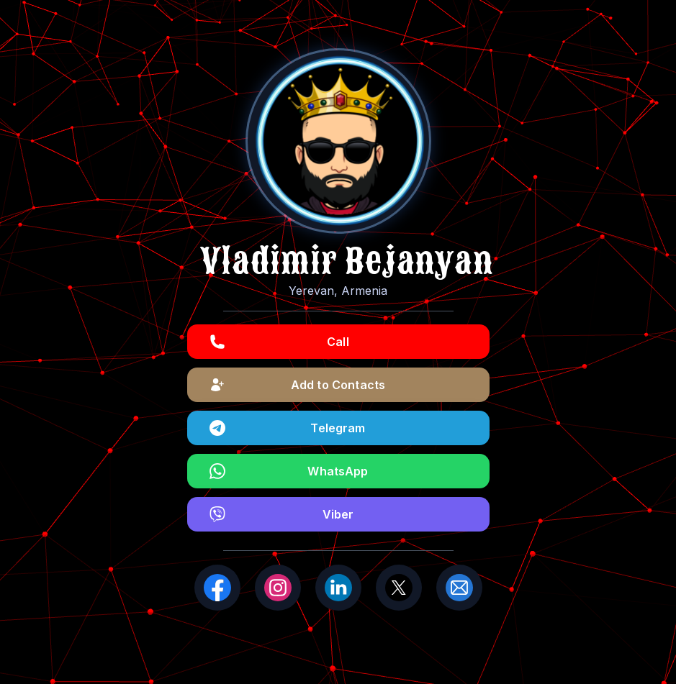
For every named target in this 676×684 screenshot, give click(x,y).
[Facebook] (217, 588)
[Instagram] (278, 588)
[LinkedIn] (338, 588)
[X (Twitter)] (399, 588)
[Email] (459, 588)
